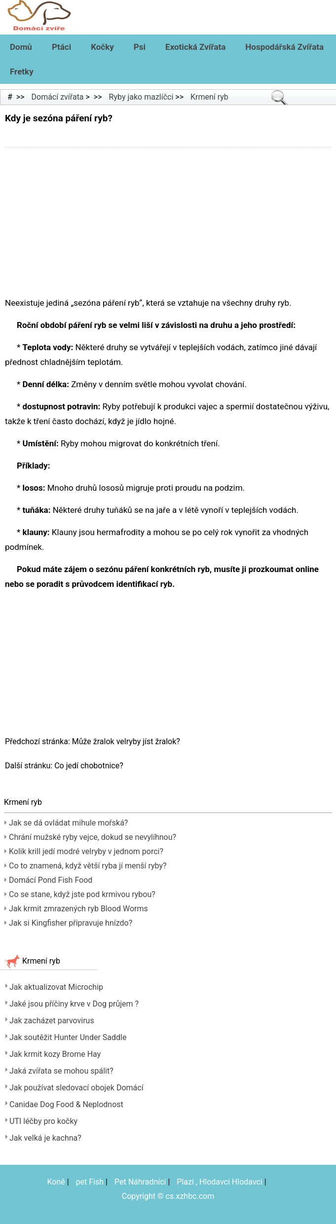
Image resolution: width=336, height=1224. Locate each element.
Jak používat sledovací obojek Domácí (76, 1087)
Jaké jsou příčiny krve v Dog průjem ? (74, 1003)
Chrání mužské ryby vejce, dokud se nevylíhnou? (92, 837)
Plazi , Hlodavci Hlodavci (219, 1182)
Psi (140, 47)
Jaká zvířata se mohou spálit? (61, 1071)
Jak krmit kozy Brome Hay (55, 1054)
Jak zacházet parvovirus (51, 1020)
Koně (56, 1182)
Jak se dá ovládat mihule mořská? (68, 823)
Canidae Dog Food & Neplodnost (66, 1104)
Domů (21, 47)
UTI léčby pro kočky (43, 1121)
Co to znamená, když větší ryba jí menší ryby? (88, 865)
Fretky (22, 71)
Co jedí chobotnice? (89, 765)
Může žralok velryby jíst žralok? (127, 741)
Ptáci (61, 47)
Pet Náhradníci (140, 1182)
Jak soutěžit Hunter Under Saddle (67, 1037)
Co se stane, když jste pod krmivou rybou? (82, 894)
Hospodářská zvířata (284, 47)
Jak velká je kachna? (45, 1138)
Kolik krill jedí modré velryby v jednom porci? (86, 851)
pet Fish (90, 1182)
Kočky (102, 47)
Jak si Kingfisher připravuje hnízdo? (70, 923)
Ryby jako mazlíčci (141, 97)
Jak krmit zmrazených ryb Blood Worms (78, 908)
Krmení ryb (209, 97)
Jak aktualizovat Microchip (56, 987)
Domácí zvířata (58, 97)
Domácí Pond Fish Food (50, 880)
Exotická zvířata (195, 47)
